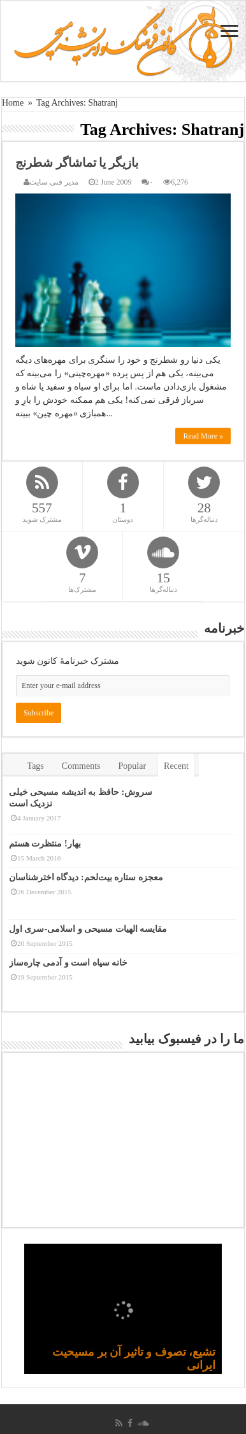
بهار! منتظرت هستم (45, 843)
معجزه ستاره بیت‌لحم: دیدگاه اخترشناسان (86, 877)
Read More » (203, 436)
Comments (81, 766)
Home (13, 103)
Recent (176, 766)
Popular (133, 766)
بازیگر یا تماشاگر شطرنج (76, 162)
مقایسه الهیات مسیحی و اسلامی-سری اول (88, 929)
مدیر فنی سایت (53, 182)
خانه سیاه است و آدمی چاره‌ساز (68, 962)
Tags (35, 766)
